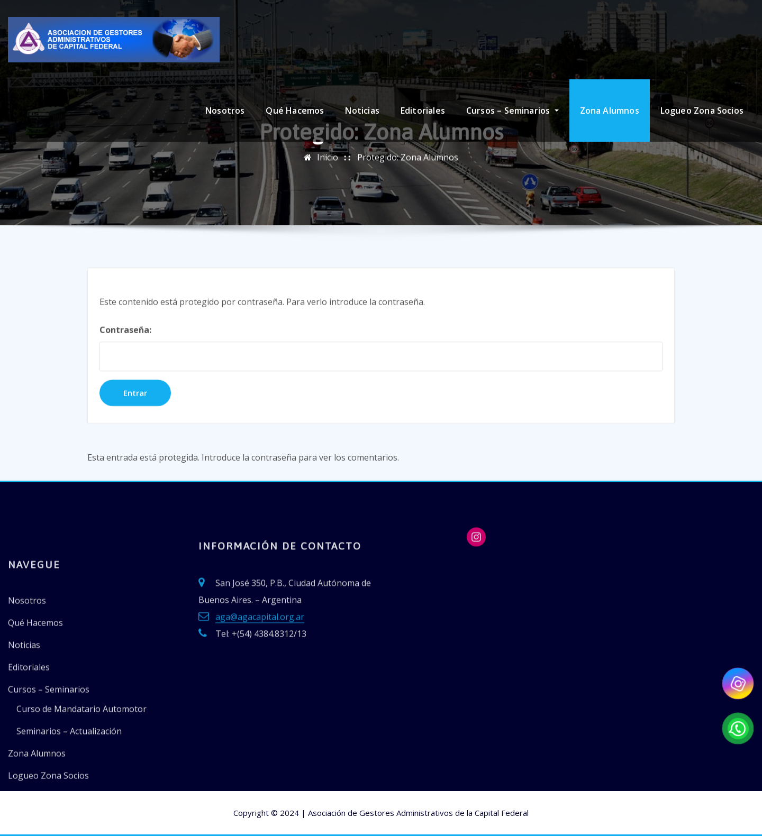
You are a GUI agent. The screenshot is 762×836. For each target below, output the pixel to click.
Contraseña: (381, 404)
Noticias (362, 110)
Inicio (327, 174)
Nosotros (224, 110)
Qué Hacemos (295, 110)
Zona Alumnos (609, 110)
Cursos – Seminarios (512, 110)
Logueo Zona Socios (701, 110)
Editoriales (423, 110)
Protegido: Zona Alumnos (407, 174)
